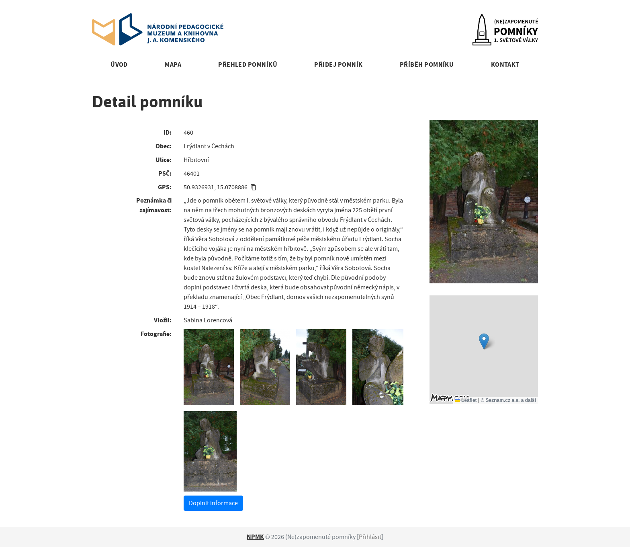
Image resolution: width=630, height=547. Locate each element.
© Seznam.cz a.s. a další (508, 400)
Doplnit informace (213, 503)
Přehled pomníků (247, 64)
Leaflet (466, 400)
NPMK (255, 537)
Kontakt (505, 64)
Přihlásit (370, 537)
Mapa (173, 64)
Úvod (119, 64)
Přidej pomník (338, 64)
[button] (484, 341)
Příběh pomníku (427, 64)
